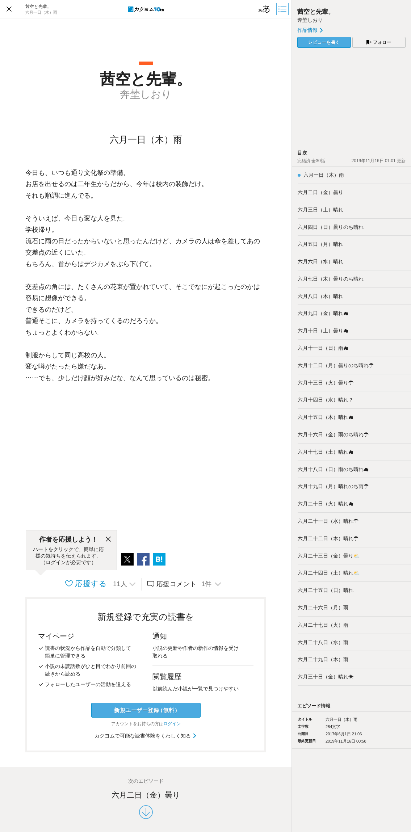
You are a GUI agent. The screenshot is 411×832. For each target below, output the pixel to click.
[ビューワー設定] (264, 9)
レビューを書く (324, 42)
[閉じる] (108, 539)
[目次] (283, 9)
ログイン (172, 723)
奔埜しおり (310, 20)
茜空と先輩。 (315, 11)
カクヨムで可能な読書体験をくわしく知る (146, 736)
